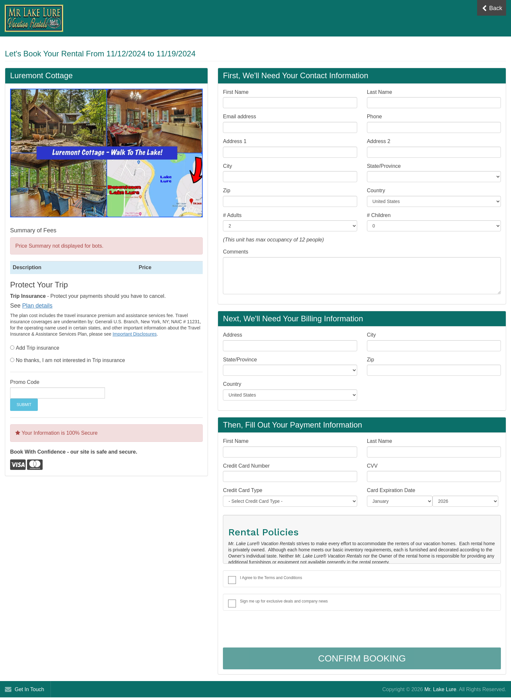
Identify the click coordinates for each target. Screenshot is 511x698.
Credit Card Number (246, 466)
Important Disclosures (134, 334)
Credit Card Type (242, 490)
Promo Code (24, 382)
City (227, 166)
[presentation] (272, 630)
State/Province (384, 166)
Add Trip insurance (37, 348)
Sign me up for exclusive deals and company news (284, 601)
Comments (235, 251)
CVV (372, 466)
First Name (235, 92)
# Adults (232, 215)
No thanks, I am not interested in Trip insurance (70, 360)
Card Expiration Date (391, 490)
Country (376, 190)
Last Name (379, 92)
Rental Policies (263, 532)
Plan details (37, 305)
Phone (374, 116)
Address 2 (378, 141)
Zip (226, 190)
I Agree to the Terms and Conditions (271, 577)
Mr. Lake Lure (440, 689)
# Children (379, 215)
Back (492, 8)
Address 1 (234, 141)
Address (232, 335)
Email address (239, 116)
